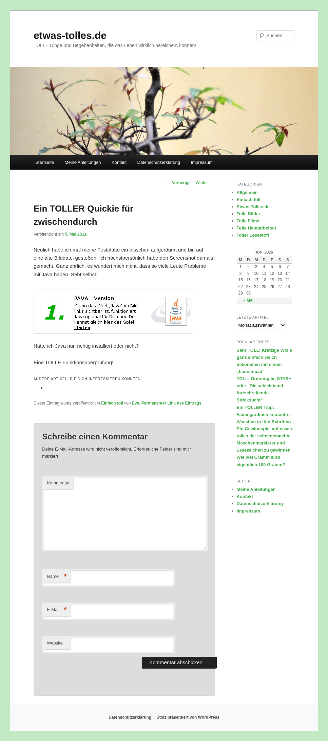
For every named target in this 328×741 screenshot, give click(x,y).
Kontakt (119, 162)
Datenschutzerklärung (158, 162)
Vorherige (178, 182)
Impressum (202, 162)
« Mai (248, 300)
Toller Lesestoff (253, 235)
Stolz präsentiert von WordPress (188, 717)
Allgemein (247, 192)
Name (57, 577)
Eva (135, 403)
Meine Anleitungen (83, 162)
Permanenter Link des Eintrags (171, 403)
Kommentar (58, 482)
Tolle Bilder (249, 213)
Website (55, 643)
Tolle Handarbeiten (256, 228)
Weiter (204, 182)
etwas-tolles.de (70, 35)
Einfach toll (112, 403)
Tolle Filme (248, 220)
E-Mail (57, 610)
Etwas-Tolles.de (253, 206)
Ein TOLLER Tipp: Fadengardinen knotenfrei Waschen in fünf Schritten (264, 414)
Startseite (44, 162)
